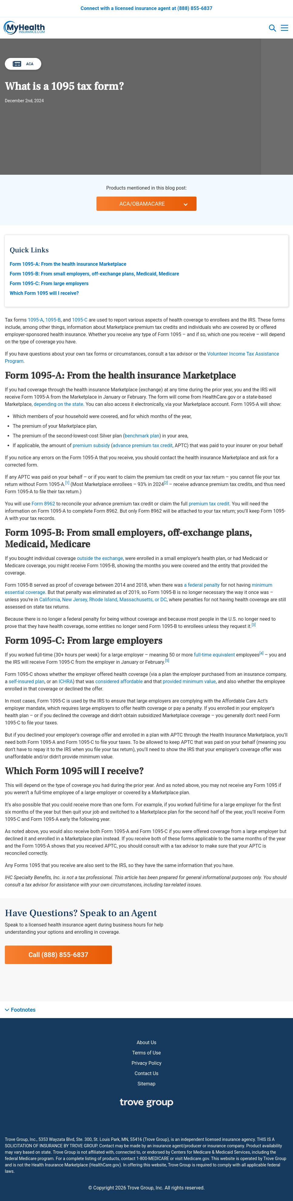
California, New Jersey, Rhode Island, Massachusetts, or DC (103, 599)
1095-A (35, 320)
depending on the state (58, 404)
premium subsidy (91, 445)
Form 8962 (43, 504)
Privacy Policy (147, 1063)
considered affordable (119, 681)
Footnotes (23, 1010)
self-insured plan (27, 681)
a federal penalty (202, 585)
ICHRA (65, 681)
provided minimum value (189, 681)
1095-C (80, 320)
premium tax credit (209, 504)
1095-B (53, 320)
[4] (262, 653)
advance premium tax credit (143, 445)
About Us (146, 1042)
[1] (67, 483)
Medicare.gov (196, 1158)
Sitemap (147, 1084)
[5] (167, 661)
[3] (254, 625)
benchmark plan (142, 436)
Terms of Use (146, 1053)
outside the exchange (100, 558)
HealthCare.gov (105, 1164)
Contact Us (147, 1073)
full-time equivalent (214, 655)
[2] (166, 483)
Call (58, 955)
